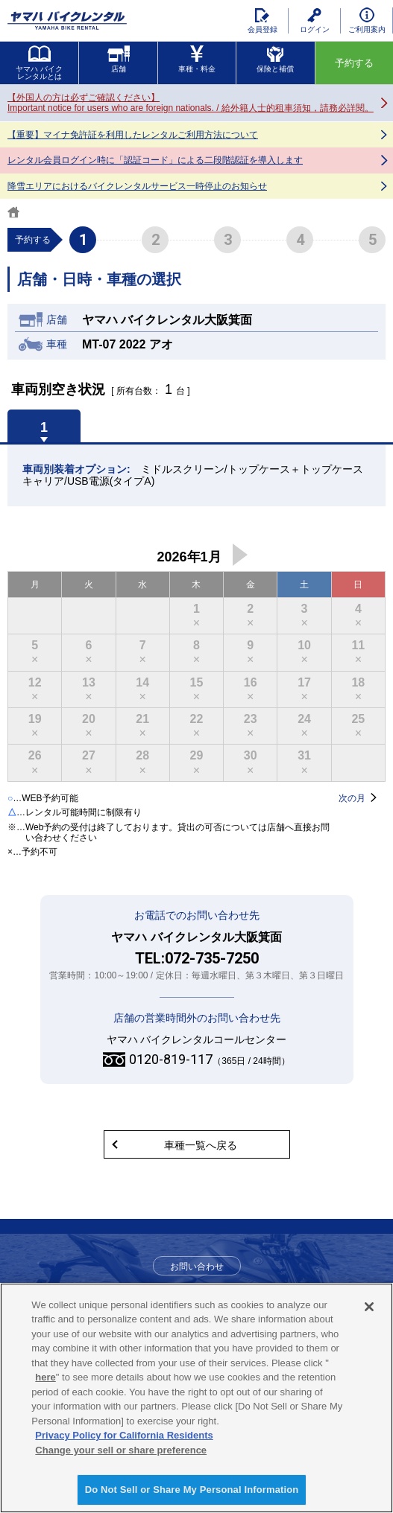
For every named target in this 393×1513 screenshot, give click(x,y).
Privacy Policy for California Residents (124, 1435)
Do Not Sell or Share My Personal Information (192, 1489)
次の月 (240, 555)
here (45, 1377)
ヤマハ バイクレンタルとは (39, 62)
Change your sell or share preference (121, 1450)
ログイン (315, 21)
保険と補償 (275, 59)
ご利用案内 (367, 20)
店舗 (118, 59)
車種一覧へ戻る (200, 1145)
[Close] (369, 1306)
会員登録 (262, 21)
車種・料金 (197, 59)
